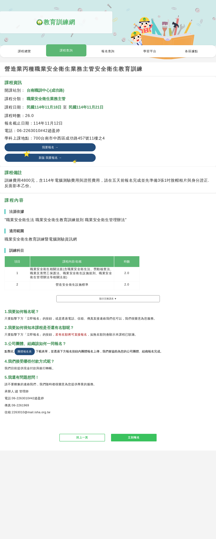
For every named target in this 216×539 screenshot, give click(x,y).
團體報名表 (25, 367)
